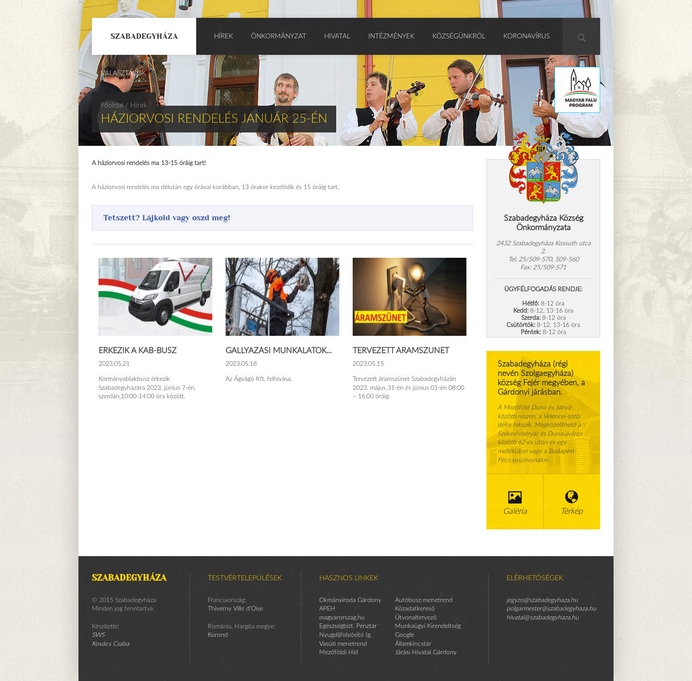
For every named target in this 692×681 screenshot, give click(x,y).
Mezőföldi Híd (338, 652)
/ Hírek (136, 105)
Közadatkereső (415, 609)
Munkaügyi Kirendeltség (428, 626)
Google (404, 635)
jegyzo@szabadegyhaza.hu (542, 600)
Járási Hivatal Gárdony (426, 652)
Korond (218, 635)
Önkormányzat (278, 36)
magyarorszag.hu (342, 618)
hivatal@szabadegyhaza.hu (543, 618)
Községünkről (459, 36)
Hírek (223, 36)
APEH (327, 609)
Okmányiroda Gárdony (350, 600)
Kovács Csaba (110, 644)
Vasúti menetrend (343, 644)
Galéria (515, 503)
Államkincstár (413, 644)
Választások (123, 73)
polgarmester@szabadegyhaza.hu (551, 609)
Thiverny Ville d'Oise (235, 609)
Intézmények (391, 36)
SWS (98, 635)
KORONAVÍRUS (526, 36)
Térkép (572, 503)
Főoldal (112, 105)
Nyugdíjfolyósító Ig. (345, 635)
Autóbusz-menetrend (424, 600)
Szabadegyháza (144, 36)
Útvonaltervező (416, 618)
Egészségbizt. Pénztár (348, 626)
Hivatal (337, 36)
